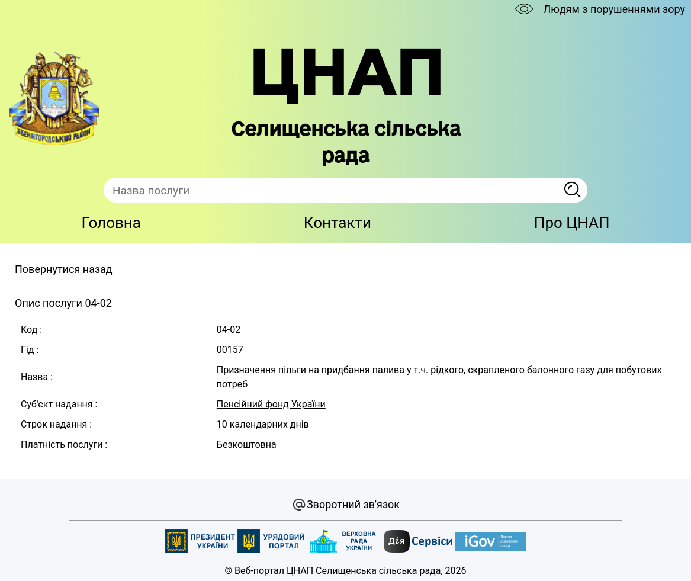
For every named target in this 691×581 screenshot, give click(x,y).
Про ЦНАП (572, 223)
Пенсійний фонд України (271, 404)
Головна (111, 223)
